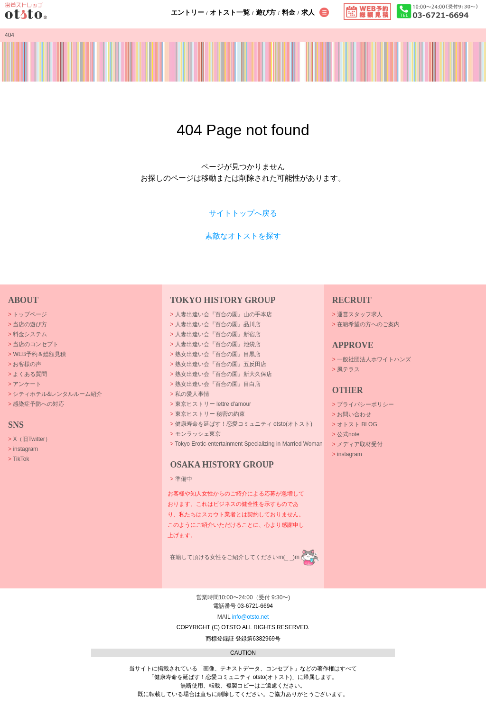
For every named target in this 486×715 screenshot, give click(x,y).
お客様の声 (24, 364)
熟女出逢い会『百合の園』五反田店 (218, 364)
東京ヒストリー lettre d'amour (210, 404)
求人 (308, 12)
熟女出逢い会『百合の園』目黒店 (215, 354)
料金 (288, 12)
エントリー (187, 12)
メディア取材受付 (357, 444)
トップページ (27, 314)
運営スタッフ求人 (357, 314)
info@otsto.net (250, 617)
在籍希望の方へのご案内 (366, 324)
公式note (346, 434)
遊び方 (266, 12)
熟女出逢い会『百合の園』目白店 (215, 384)
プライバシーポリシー (363, 404)
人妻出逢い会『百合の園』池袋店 (215, 344)
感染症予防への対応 (36, 404)
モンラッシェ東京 (195, 434)
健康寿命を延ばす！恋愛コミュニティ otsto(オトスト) (241, 424)
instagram (23, 449)
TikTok (18, 459)
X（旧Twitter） (29, 439)
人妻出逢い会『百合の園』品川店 (215, 324)
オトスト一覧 (230, 12)
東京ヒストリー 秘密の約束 (207, 414)
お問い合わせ (351, 414)
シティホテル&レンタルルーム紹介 (55, 394)
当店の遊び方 (27, 324)
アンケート (24, 384)
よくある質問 (27, 374)
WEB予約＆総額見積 (37, 354)
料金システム (27, 334)
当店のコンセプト (33, 344)
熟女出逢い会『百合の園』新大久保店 (220, 374)
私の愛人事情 (189, 394)
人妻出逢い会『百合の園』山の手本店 (220, 314)
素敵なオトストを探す (243, 236)
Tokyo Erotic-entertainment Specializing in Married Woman (246, 443)
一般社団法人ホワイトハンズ (371, 359)
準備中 (181, 479)
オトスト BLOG (354, 424)
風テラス (346, 369)
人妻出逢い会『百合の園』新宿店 (215, 334)
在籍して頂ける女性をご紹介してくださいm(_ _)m (234, 557)
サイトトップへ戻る (243, 213)
